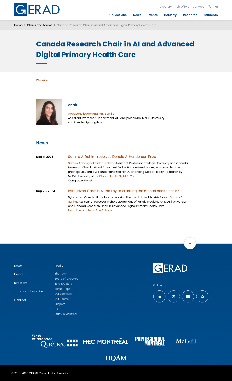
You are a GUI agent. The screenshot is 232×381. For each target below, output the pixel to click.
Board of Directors (66, 279)
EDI (56, 309)
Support (60, 304)
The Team (61, 273)
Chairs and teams (39, 25)
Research (190, 15)
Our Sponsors (63, 294)
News (137, 15)
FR (216, 6)
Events (153, 15)
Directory (166, 6)
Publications (117, 15)
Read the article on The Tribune (90, 210)
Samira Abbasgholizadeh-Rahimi (91, 163)
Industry (170, 15)
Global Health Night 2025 (116, 176)
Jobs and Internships (28, 291)
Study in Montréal (66, 314)
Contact (198, 6)
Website (42, 80)
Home (18, 25)
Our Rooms (62, 299)
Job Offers (182, 6)
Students (211, 15)
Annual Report (64, 289)
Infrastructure (63, 284)
